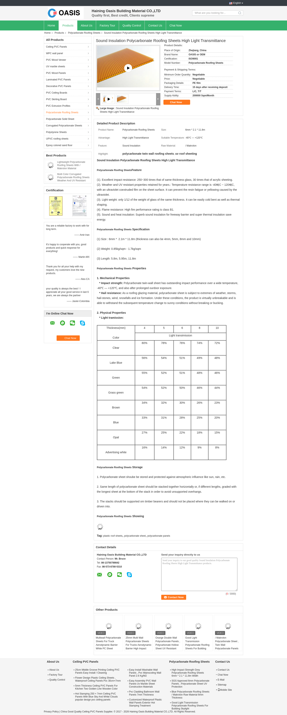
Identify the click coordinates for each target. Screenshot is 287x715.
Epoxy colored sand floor (59, 145)
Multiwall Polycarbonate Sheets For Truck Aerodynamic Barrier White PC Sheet (108, 643)
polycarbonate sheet (135, 535)
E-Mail (221, 679)
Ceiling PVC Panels (56, 46)
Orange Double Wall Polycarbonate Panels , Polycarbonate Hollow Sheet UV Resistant (167, 643)
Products (67, 25)
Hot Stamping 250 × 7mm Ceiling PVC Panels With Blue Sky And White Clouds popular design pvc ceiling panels (96, 696)
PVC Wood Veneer (56, 60)
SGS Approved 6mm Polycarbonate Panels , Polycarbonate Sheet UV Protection (190, 683)
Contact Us (155, 25)
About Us (86, 25)
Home (51, 25)
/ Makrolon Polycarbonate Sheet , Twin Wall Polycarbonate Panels (227, 643)
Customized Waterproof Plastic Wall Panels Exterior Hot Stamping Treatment (145, 702)
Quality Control (132, 25)
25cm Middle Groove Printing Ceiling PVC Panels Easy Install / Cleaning (97, 671)
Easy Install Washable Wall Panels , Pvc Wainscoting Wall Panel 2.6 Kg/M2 (145, 672)
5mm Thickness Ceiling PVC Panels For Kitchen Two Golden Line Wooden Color (96, 687)
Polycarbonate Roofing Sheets (84, 32)
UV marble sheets (55, 66)
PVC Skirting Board (56, 99)
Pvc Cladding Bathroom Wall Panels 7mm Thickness (144, 693)
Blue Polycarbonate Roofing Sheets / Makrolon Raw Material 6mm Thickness (190, 694)
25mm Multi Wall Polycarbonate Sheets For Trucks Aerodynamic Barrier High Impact (138, 643)
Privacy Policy (51, 711)
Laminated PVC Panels (58, 79)
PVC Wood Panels (56, 73)
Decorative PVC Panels (58, 86)
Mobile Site (225, 690)
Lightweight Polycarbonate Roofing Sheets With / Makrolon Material (71, 165)
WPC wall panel (54, 53)
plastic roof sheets (113, 535)
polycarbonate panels (158, 535)
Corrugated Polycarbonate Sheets (64, 125)
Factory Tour (107, 25)
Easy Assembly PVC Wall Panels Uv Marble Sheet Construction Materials (142, 683)
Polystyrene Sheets (56, 132)
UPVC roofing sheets (57, 138)
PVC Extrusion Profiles (58, 106)
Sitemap (222, 684)
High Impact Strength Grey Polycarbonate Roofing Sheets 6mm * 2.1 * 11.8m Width (188, 672)
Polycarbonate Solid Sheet (60, 119)
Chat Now (176, 25)
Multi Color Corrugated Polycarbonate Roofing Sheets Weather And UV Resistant (73, 177)
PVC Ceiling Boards (56, 92)
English (237, 3)
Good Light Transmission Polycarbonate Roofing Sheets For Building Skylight (197, 644)
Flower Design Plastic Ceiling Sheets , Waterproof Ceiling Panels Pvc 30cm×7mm (98, 679)
